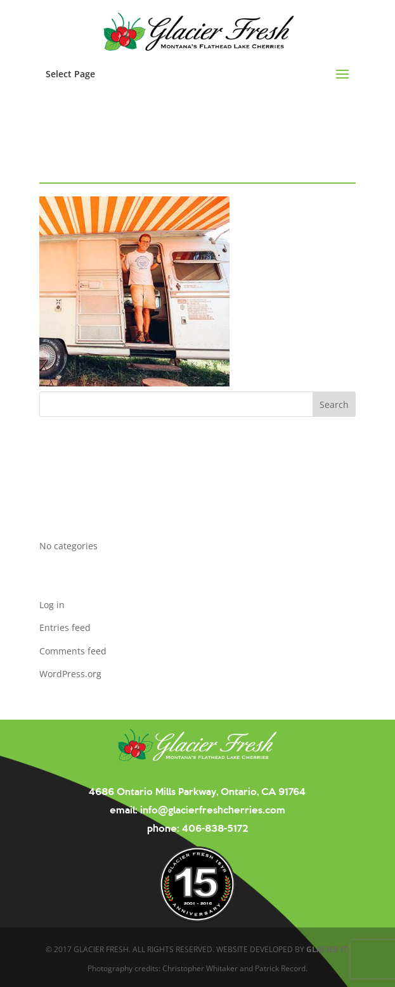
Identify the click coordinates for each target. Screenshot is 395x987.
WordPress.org (70, 674)
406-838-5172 (213, 827)
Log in (52, 605)
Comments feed (73, 651)
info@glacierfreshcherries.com (211, 809)
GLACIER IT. (327, 949)
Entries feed (65, 627)
